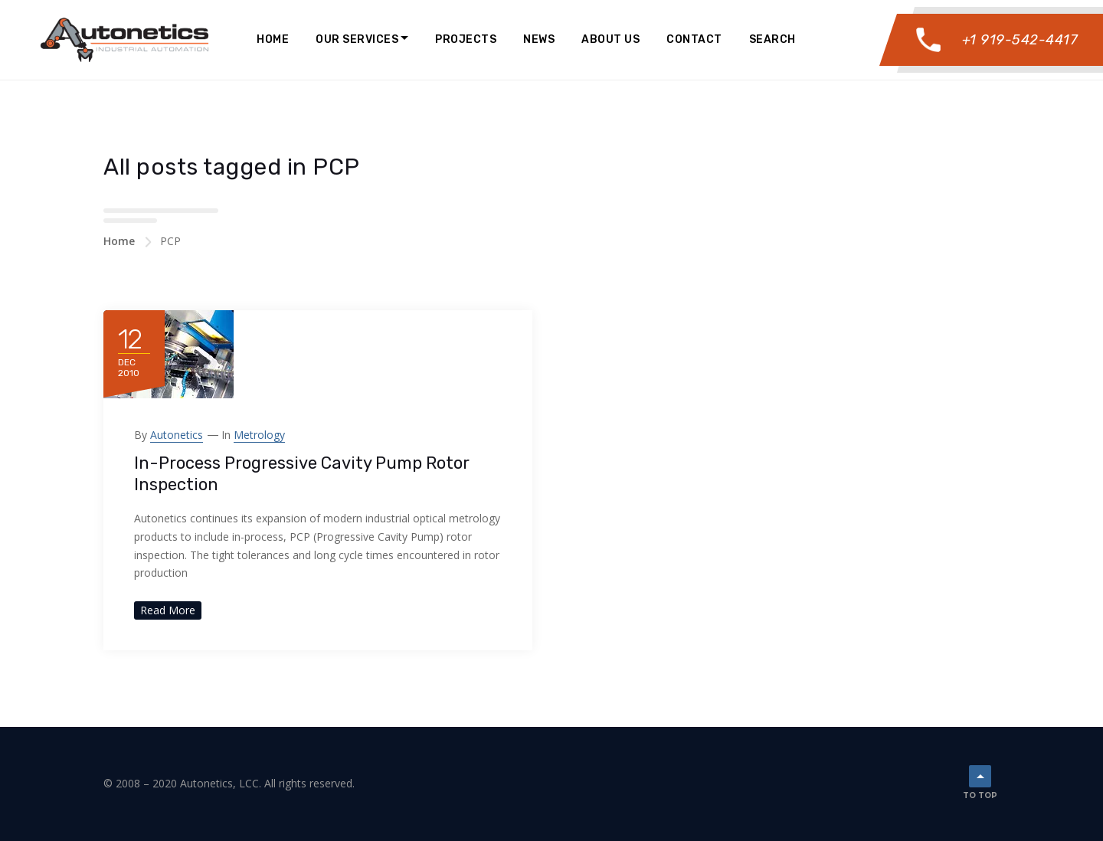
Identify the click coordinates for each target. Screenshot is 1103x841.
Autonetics (176, 434)
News (539, 39)
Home (273, 39)
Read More (167, 610)
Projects (465, 39)
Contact (694, 39)
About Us (610, 39)
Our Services (357, 39)
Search (772, 39)
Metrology (259, 434)
